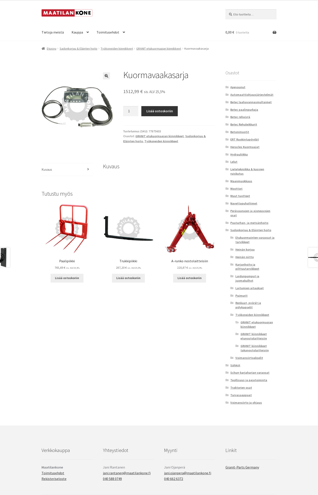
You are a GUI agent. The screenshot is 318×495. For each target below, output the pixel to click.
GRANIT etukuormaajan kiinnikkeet (158, 49)
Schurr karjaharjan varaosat (249, 373)
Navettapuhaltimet (243, 203)
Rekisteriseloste (54, 478)
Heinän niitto (244, 257)
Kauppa (77, 32)
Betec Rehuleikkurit (243, 124)
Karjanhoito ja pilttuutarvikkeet (247, 266)
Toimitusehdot (108, 32)
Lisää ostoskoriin (159, 111)
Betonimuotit (239, 132)
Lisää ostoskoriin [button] (67, 278)
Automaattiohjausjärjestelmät (251, 95)
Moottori (236, 189)
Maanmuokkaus (241, 181)
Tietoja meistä (53, 32)
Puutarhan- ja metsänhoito (249, 223)
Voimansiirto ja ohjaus (246, 403)
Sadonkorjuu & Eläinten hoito (78, 49)
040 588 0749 (112, 478)
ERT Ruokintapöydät (244, 139)
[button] (106, 75)
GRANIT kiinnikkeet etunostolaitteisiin (253, 336)
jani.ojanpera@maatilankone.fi (187, 473)
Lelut (233, 162)
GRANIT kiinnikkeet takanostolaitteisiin (254, 348)
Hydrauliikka (239, 154)
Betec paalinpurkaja (244, 110)
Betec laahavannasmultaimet (251, 102)
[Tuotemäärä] (130, 111)
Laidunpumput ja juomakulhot (247, 278)
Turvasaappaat (241, 395)
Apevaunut (237, 87)
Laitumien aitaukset (249, 288)
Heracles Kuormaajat (244, 147)
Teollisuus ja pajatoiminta (248, 380)
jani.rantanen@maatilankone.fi (127, 473)
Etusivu (51, 49)
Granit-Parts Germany (242, 467)
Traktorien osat (241, 388)
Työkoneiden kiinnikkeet (117, 49)
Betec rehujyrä (240, 117)
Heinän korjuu (245, 249)
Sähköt (235, 365)
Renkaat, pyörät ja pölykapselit (248, 305)
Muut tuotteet (240, 196)
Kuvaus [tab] (47, 169)
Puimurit (241, 296)
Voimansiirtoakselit (249, 358)
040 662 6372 (173, 478)
